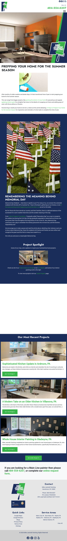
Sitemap (18, 526)
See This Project (10, 374)
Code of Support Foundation (17, 216)
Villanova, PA (48, 518)
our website (41, 268)
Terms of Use (18, 524)
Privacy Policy (18, 522)
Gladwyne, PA (57, 518)
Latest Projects (40, 273)
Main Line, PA (40, 516)
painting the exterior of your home (36, 100)
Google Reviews (18, 518)
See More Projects (33, 458)
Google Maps (18, 516)
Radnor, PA (39, 518)
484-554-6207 (56, 8)
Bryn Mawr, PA (49, 516)
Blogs (18, 520)
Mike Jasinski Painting (31, 532)
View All (60, 523)
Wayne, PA (58, 516)
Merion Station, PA (48, 520)
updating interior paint (8, 102)
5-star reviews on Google (26, 268)
